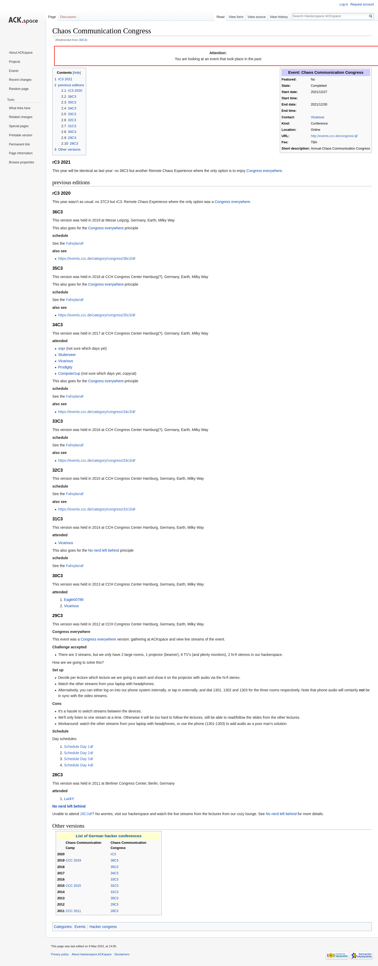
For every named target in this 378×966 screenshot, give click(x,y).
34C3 (114, 873)
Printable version (20, 135)
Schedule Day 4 (77, 765)
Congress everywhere (264, 171)
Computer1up (69, 373)
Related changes (20, 117)
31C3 (114, 892)
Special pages (18, 126)
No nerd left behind (103, 550)
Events (80, 927)
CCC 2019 (73, 860)
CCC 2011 (73, 911)
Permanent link (19, 144)
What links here (19, 108)
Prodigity (65, 367)
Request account (362, 4)
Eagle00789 (74, 600)
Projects (14, 62)
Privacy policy (60, 954)
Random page (18, 89)
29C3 (114, 904)
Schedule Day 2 (77, 753)
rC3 (113, 854)
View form (236, 17)
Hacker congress (103, 927)
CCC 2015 (73, 886)
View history (279, 17)
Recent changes (20, 80)
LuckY (69, 799)
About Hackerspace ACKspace (92, 954)
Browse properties (21, 162)
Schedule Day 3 (77, 759)
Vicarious (317, 117)
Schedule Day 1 (77, 747)
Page (52, 17)
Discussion (68, 17)
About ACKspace (21, 52)
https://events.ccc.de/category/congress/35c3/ (95, 315)
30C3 (114, 898)
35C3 (114, 867)
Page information (21, 153)
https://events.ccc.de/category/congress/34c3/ (95, 412)
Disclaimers (122, 954)
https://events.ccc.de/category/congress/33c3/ (95, 460)
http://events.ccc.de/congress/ (332, 136)
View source (257, 17)
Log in (343, 4)
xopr (61, 348)
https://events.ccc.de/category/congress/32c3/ (95, 509)
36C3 (114, 860)
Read (221, 17)
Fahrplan (73, 243)
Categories (63, 927)
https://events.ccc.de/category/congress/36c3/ (95, 258)
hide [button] (77, 73)
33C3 (114, 879)
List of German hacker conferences (109, 836)
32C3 (82, 39)
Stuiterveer (67, 355)
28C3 (84, 814)
